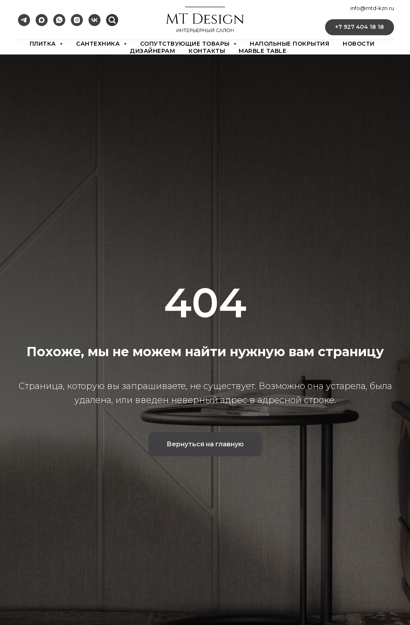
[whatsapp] (59, 20)
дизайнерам (152, 50)
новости (359, 43)
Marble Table (262, 50)
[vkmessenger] (112, 20)
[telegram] (24, 20)
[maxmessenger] (42, 20)
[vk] (94, 20)
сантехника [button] (99, 43)
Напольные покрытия (289, 43)
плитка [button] (44, 43)
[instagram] (77, 20)
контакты (207, 50)
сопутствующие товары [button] (186, 43)
